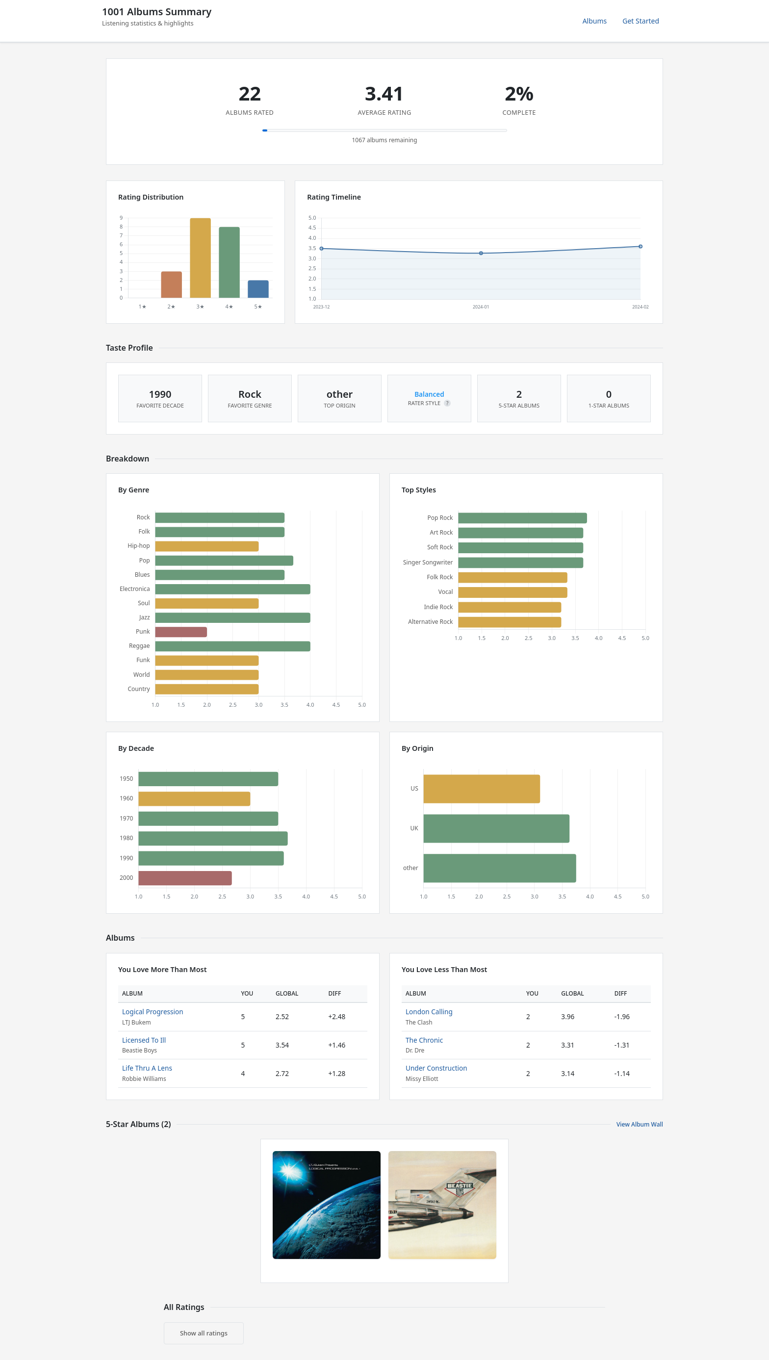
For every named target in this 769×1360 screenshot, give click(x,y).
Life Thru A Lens (147, 1068)
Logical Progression (152, 1011)
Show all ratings (204, 1333)
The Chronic (424, 1040)
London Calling (429, 1011)
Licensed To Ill (144, 1040)
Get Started (640, 21)
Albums (595, 21)
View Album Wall (639, 1124)
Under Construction (436, 1068)
